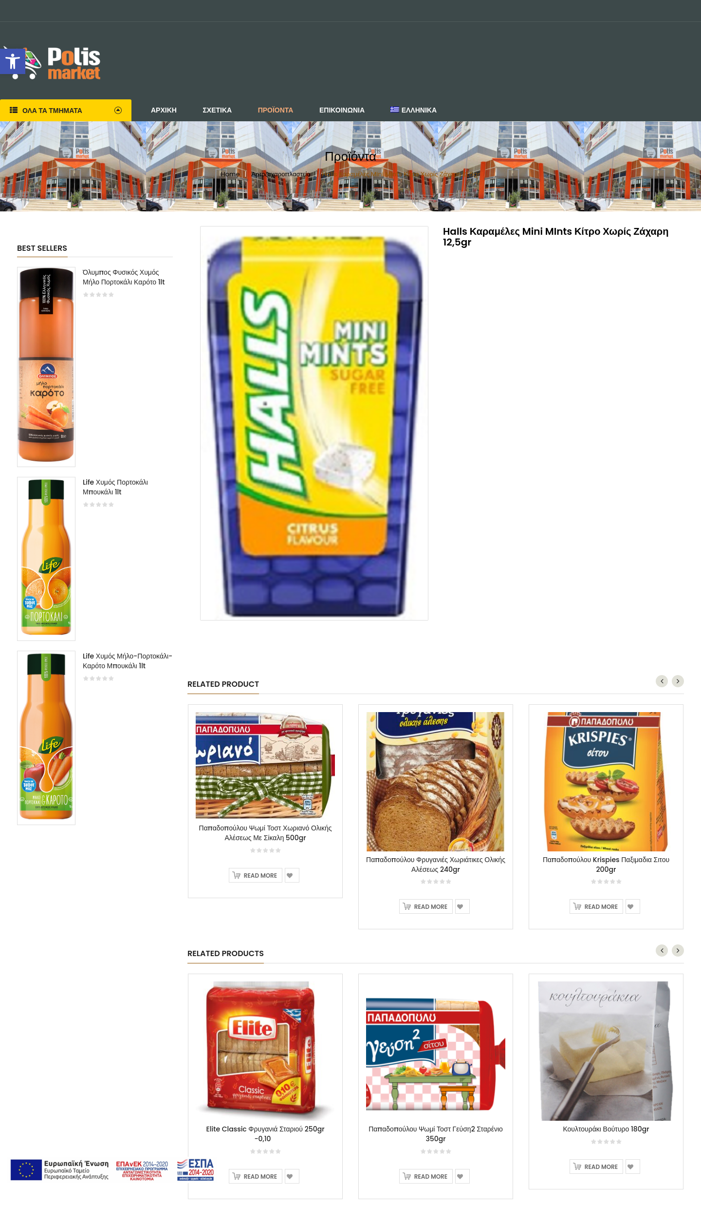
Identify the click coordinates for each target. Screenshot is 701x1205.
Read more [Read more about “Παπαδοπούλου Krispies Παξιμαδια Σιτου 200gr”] (601, 907)
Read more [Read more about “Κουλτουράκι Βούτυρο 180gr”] (601, 1167)
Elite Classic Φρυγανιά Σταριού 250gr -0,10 (265, 1134)
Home (230, 174)
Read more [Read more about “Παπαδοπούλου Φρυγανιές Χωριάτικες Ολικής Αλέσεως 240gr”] (430, 907)
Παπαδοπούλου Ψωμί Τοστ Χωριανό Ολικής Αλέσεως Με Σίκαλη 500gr (265, 833)
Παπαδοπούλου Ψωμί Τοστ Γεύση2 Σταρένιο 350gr (436, 1134)
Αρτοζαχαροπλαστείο (280, 174)
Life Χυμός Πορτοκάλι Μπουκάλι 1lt (115, 487)
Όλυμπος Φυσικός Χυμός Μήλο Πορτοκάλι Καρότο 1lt (124, 277)
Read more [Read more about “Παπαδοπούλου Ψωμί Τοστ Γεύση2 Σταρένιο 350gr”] (430, 1176)
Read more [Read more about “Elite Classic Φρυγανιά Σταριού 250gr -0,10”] (260, 1176)
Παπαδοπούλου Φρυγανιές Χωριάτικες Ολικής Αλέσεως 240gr (435, 864)
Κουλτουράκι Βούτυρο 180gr (606, 1129)
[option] (95, 550)
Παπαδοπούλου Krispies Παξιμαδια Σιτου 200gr (606, 864)
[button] (12, 61)
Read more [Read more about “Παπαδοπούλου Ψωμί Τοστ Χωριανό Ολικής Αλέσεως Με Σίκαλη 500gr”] (260, 875)
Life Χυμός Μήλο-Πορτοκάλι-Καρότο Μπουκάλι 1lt (127, 661)
